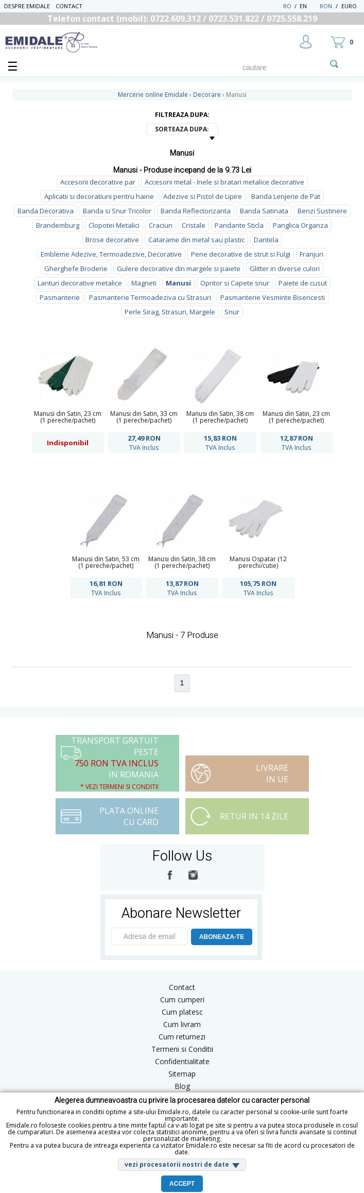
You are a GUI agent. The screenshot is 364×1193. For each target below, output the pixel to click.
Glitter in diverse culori (285, 268)
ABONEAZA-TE (221, 936)
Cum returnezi (182, 1036)
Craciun (160, 225)
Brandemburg (57, 225)
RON (326, 6)
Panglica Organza (300, 225)
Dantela (266, 239)
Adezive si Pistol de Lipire (202, 196)
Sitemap (182, 1074)
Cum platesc (182, 1012)
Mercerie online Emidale (153, 94)
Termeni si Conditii (182, 1049)
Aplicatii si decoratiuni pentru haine (99, 196)
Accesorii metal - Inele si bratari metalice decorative (224, 182)
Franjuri (311, 254)
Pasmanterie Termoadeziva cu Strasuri (150, 297)
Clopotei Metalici (114, 225)
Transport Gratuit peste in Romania (115, 763)
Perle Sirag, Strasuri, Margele (170, 311)
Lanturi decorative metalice (80, 283)
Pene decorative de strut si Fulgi (240, 254)
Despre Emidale (27, 6)
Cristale (193, 225)
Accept (182, 1183)
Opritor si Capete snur (234, 283)
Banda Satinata (264, 210)
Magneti (144, 283)
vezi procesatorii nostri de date (177, 1164)
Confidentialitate (182, 1061)
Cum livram (182, 1024)
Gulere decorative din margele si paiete (178, 268)
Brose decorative (112, 239)
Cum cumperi (182, 999)
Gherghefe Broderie (76, 268)
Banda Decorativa (46, 210)
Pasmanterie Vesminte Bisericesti (272, 297)
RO (287, 6)
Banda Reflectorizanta (196, 210)
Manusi (178, 283)
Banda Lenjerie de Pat (285, 196)
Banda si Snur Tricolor (117, 210)
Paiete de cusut (303, 283)
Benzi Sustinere (322, 210)
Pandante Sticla (239, 225)
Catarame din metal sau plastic (196, 239)
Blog (182, 1086)
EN (309, 6)
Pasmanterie (60, 297)
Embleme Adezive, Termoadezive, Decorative (111, 254)
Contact (69, 6)
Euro (349, 6)
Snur (231, 311)
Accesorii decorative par (97, 182)
